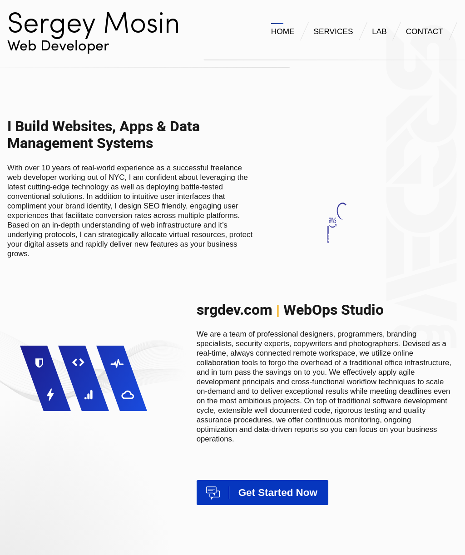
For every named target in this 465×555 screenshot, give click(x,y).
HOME (283, 31)
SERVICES (333, 31)
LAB (379, 31)
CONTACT (424, 31)
